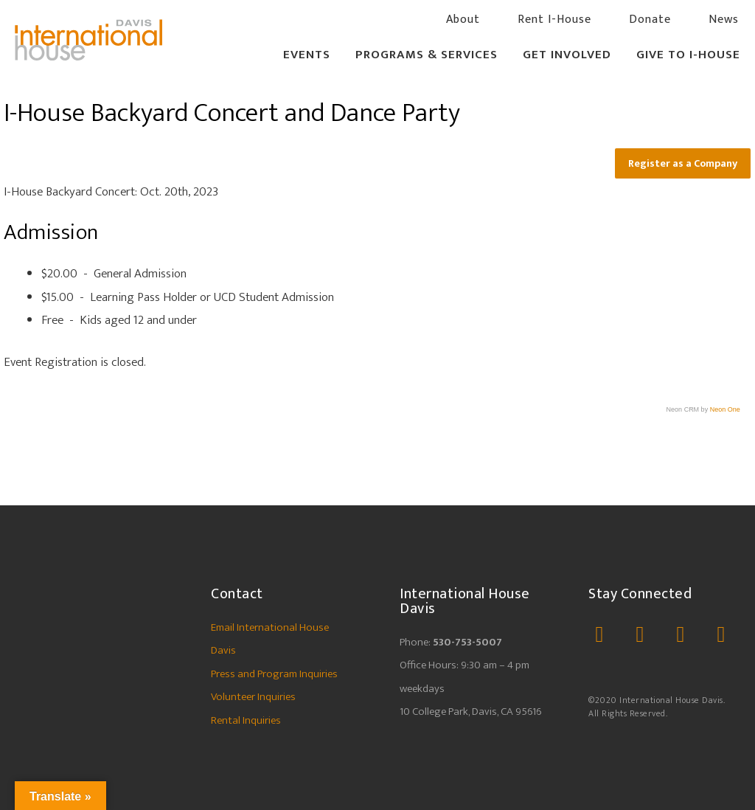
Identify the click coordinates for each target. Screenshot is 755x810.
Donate (650, 20)
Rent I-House (554, 20)
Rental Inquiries (246, 720)
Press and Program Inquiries (274, 674)
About (463, 20)
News (724, 20)
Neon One (725, 409)
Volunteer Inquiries (253, 697)
